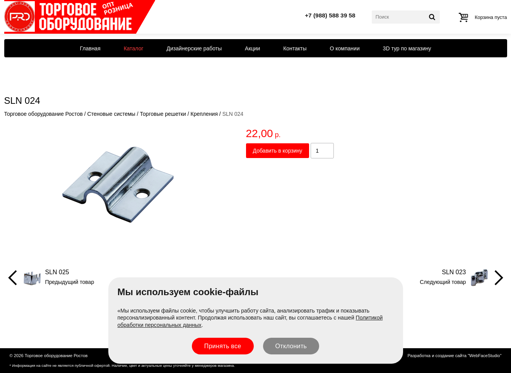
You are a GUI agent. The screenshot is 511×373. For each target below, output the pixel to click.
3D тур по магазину (407, 48)
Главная (90, 48)
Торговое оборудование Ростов (43, 114)
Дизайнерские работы (194, 48)
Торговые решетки (163, 114)
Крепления (204, 114)
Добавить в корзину (277, 151)
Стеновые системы (111, 114)
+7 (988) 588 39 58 (330, 15)
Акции (252, 48)
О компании (345, 48)
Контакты (294, 48)
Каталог (134, 48)
